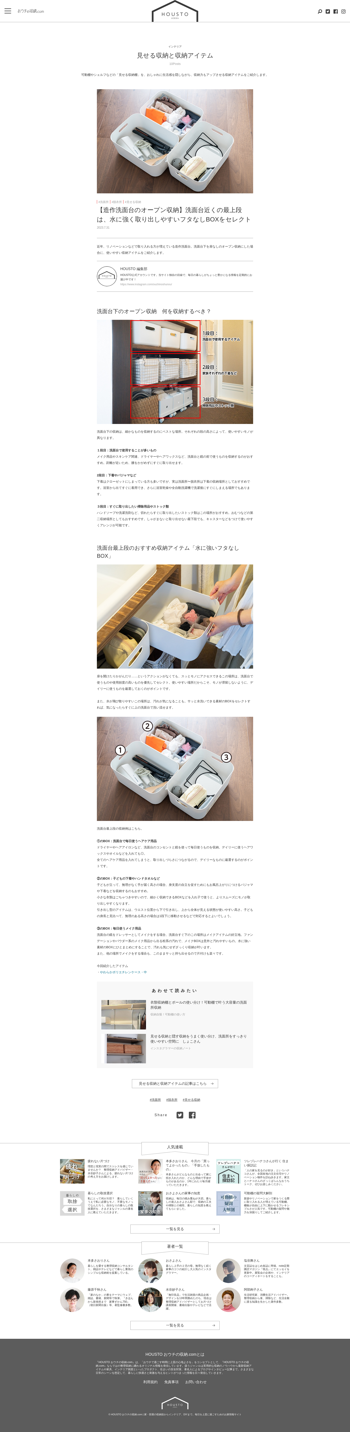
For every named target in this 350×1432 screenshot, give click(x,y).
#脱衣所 (117, 202)
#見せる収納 (133, 202)
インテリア (175, 46)
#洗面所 (103, 202)
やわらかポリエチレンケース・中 (123, 972)
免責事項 (171, 1382)
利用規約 (150, 1382)
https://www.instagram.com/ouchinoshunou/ (146, 284)
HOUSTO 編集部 (133, 269)
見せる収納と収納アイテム (175, 55)
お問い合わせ (196, 1382)
